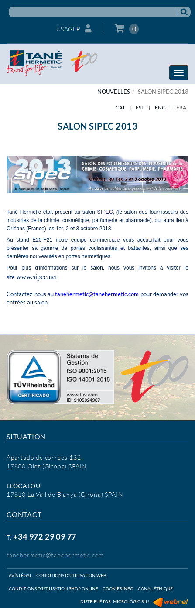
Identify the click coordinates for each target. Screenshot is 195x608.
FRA (181, 107)
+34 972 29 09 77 (44, 536)
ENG (160, 107)
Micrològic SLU (131, 601)
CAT (120, 107)
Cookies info (118, 588)
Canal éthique (155, 588)
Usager (74, 28)
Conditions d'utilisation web (71, 575)
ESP (140, 107)
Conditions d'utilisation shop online (53, 588)
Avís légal (20, 575)
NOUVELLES (113, 91)
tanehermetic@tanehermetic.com (55, 555)
